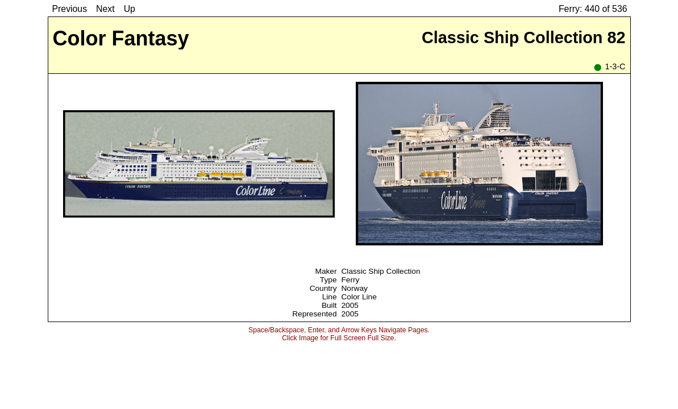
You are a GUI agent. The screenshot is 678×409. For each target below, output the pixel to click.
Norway (355, 288)
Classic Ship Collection (381, 271)
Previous (70, 9)
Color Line (359, 297)
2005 (350, 305)
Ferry (351, 280)
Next (105, 9)
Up (129, 9)
